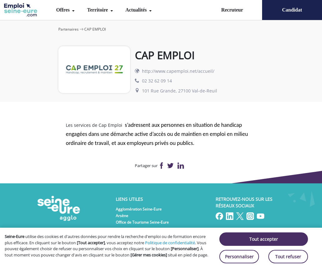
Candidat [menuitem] (292, 9)
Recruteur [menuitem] (232, 9)
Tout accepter (263, 239)
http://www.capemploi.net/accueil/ (178, 71)
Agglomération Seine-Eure (139, 209)
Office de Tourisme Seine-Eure (142, 222)
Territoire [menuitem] (98, 9)
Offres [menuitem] (63, 9)
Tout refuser (288, 257)
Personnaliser (239, 257)
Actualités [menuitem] (136, 9)
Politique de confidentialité (170, 243)
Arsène (122, 215)
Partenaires (68, 29)
